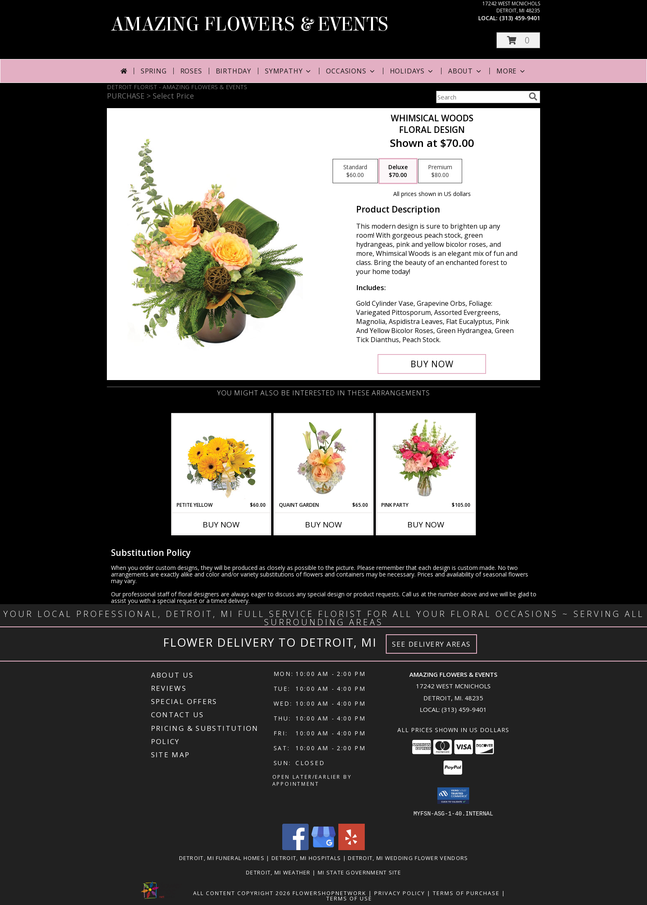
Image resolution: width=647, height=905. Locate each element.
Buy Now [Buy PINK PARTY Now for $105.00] (425, 524)
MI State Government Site (359, 872)
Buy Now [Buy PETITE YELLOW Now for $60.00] (221, 524)
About (465, 71)
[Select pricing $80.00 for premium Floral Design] (440, 171)
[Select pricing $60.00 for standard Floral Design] (355, 171)
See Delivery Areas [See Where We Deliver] (431, 644)
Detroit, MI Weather (278, 872)
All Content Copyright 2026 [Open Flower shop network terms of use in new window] (241, 892)
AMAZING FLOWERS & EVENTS (249, 24)
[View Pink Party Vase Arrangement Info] (426, 457)
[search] (533, 96)
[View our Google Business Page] (323, 847)
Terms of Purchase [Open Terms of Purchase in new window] (466, 892)
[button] (518, 40)
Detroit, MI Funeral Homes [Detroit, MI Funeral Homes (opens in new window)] (222, 857)
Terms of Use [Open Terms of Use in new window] (349, 898)
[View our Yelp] (351, 847)
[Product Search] (481, 97)
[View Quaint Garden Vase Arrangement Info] (323, 457)
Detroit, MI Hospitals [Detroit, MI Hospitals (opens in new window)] (306, 857)
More (511, 71)
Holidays (412, 71)
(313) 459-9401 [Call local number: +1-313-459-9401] (519, 18)
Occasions (351, 71)
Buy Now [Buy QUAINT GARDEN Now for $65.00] (323, 524)
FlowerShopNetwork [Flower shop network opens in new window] (329, 892)
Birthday (233, 71)
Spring (154, 71)
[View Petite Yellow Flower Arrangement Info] (221, 458)
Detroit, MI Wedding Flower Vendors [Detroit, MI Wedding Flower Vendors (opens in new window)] (408, 857)
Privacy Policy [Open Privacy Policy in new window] (399, 892)
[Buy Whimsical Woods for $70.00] (432, 364)
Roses (191, 71)
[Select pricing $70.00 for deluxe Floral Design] (398, 171)
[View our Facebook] (295, 847)
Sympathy (288, 71)
